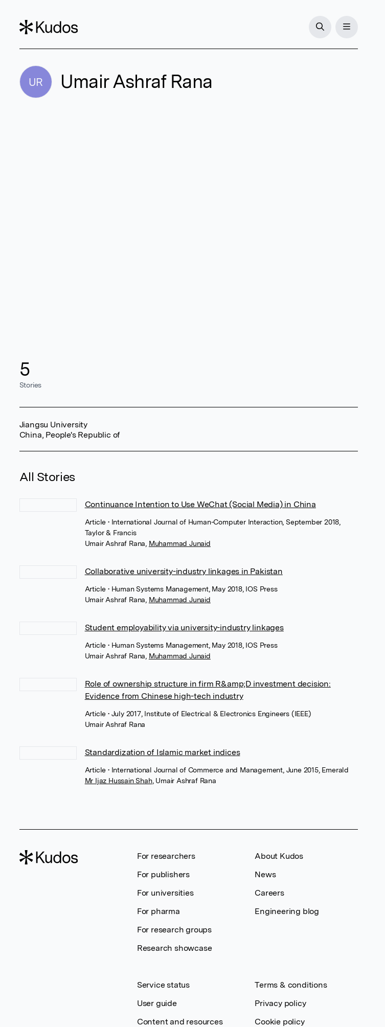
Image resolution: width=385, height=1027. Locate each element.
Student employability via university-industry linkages (184, 627)
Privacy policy (280, 1003)
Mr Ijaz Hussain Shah (118, 781)
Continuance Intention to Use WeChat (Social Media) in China (200, 504)
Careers (269, 893)
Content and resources (180, 1021)
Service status (163, 985)
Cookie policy (279, 1021)
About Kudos (279, 856)
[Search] (320, 27)
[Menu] (346, 27)
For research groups (174, 929)
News (265, 874)
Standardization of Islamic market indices (162, 752)
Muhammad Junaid (180, 543)
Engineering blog (287, 911)
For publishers (163, 874)
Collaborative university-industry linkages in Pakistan (184, 571)
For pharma (158, 911)
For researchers (166, 856)
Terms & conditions (291, 985)
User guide (157, 1003)
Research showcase (174, 948)
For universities (165, 893)
